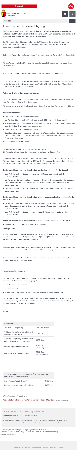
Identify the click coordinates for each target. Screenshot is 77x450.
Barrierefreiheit (10, 415)
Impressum (28, 412)
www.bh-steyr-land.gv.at (9, 434)
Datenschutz (40, 412)
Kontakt (6, 412)
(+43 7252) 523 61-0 (12, 432)
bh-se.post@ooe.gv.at (53, 432)
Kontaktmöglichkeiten (28, 415)
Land (19, 6)
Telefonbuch (17, 412)
